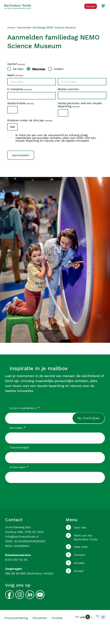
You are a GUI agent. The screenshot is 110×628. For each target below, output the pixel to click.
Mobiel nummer (68, 89)
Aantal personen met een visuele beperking (80, 105)
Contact (79, 555)
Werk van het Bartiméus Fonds (85, 537)
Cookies (57, 618)
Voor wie (80, 527)
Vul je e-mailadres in (24, 408)
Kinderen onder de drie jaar (29, 120)
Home (11, 27)
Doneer (79, 571)
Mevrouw (38, 69)
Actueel (79, 563)
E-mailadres (19, 89)
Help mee (80, 547)
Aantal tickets (20, 103)
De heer (18, 69)
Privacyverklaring (16, 618)
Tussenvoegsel (19, 447)
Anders (59, 69)
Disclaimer (39, 618)
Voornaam (17, 427)
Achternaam (19, 467)
